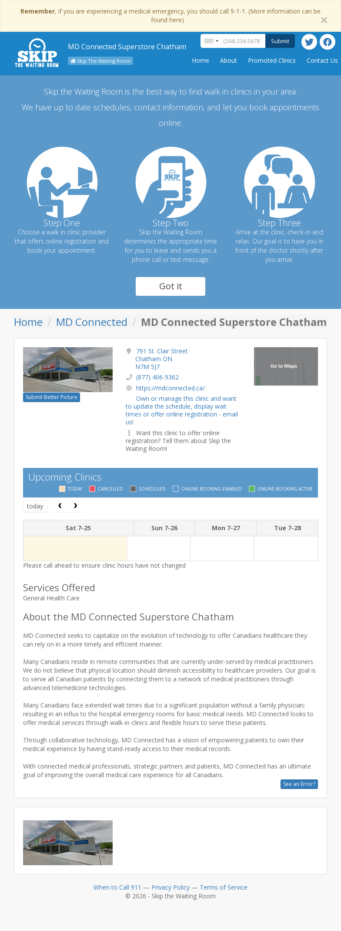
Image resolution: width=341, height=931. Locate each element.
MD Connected (91, 322)
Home (200, 60)
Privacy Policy (170, 887)
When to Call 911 (117, 887)
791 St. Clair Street (161, 359)
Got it (170, 286)
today (35, 506)
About (228, 60)
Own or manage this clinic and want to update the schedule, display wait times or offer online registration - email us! (182, 410)
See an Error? (299, 784)
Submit (280, 41)
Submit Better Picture (51, 397)
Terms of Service (223, 887)
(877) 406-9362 (157, 377)
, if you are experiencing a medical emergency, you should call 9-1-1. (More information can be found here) (170, 15)
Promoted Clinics (272, 60)
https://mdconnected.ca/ (170, 388)
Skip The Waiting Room (100, 61)
